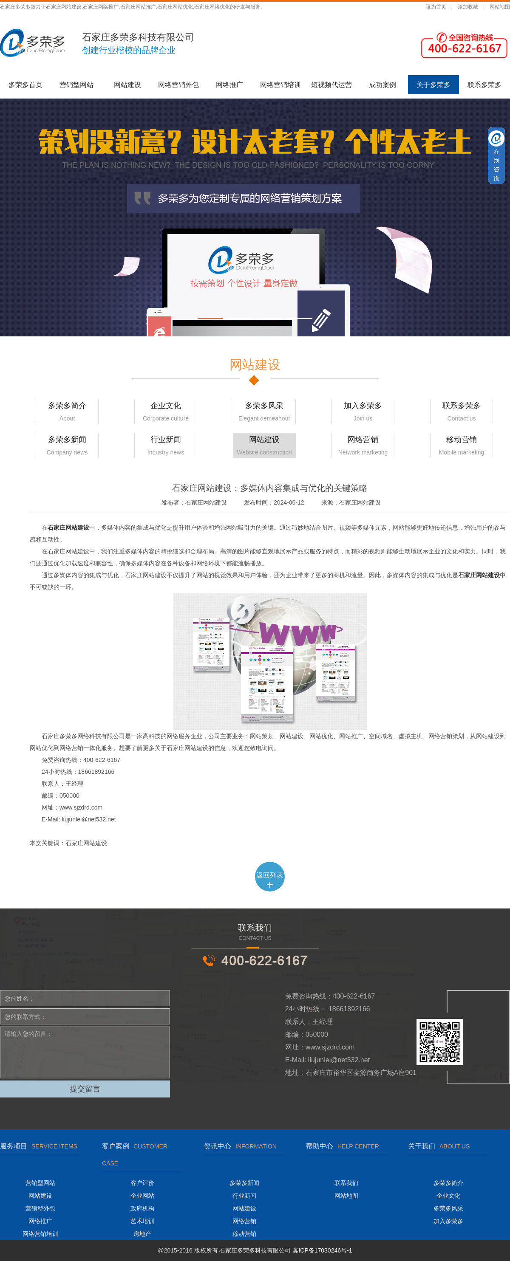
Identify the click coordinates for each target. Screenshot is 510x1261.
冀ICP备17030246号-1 (322, 1250)
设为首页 (436, 7)
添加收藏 (468, 7)
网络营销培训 (280, 84)
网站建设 (127, 84)
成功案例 (382, 84)
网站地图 (500, 7)
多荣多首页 (25, 84)
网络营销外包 (178, 84)
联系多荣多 (485, 84)
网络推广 (229, 84)
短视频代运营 (331, 84)
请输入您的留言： (85, 1052)
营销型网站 (77, 84)
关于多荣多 (433, 84)
